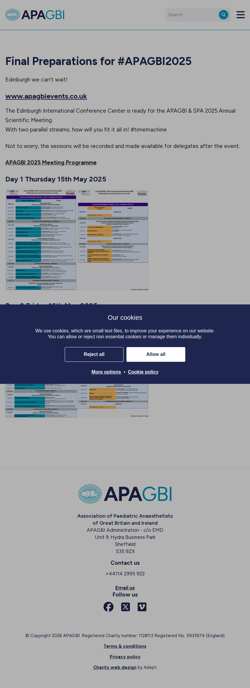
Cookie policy (143, 371)
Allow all (156, 354)
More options (106, 371)
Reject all (94, 354)
